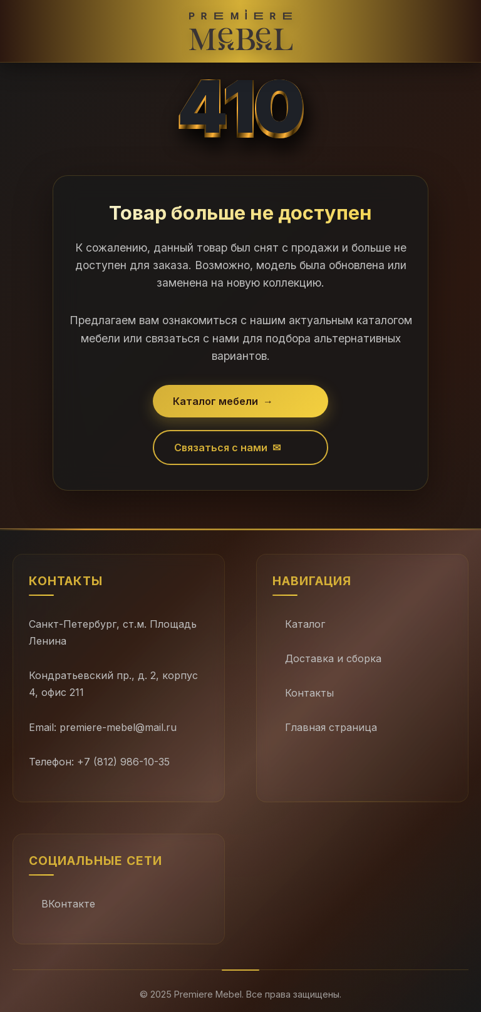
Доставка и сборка (333, 658)
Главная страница (331, 727)
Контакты (309, 693)
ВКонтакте (68, 903)
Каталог (305, 624)
